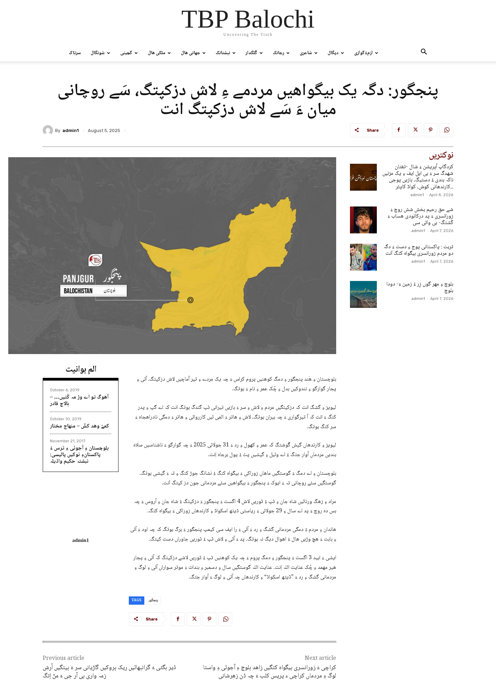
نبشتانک (226, 53)
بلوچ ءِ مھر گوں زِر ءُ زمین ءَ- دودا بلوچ (419, 287)
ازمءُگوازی (366, 53)
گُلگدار (254, 53)
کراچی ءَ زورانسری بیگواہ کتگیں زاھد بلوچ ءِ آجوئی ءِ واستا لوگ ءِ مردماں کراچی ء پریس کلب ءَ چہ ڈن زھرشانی (269, 672)
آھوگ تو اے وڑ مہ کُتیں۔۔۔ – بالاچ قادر (79, 401)
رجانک (281, 53)
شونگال (100, 53)
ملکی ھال (159, 53)
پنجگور (153, 600)
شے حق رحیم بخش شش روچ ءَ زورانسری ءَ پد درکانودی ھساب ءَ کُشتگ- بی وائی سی (420, 216)
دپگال (336, 53)
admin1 (70, 130)
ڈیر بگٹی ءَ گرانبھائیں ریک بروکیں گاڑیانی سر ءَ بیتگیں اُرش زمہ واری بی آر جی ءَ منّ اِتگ (109, 672)
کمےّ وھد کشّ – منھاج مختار (79, 426)
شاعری (309, 53)
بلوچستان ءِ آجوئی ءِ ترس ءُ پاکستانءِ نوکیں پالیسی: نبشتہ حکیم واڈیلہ (79, 455)
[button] (423, 53)
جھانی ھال (193, 53)
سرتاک (75, 53)
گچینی (129, 53)
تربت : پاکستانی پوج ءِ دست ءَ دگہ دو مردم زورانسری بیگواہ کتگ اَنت (418, 250)
